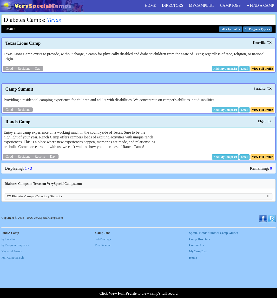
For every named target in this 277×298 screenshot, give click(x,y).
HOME (150, 5)
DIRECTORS (172, 5)
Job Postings (103, 276)
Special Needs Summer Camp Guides (213, 270)
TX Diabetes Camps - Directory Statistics (138, 233)
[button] (244, 68)
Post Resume (103, 282)
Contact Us (196, 282)
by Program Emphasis (15, 282)
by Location (8, 276)
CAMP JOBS (230, 5)
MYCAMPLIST (201, 5)
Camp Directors (199, 276)
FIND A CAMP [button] (260, 5)
